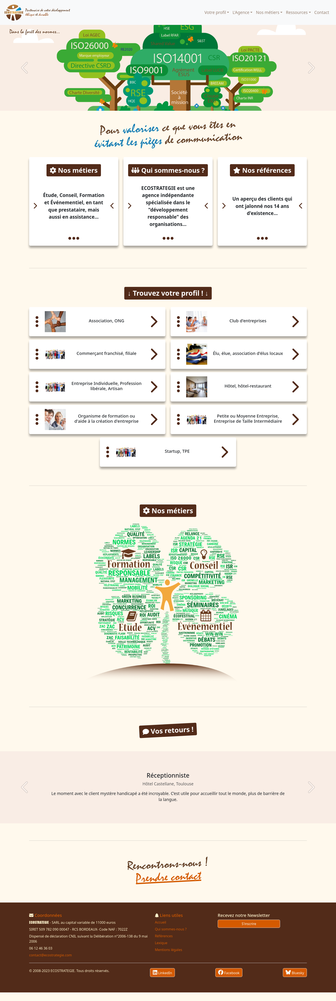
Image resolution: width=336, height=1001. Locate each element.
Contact (321, 12)
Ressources (297, 12)
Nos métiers (267, 12)
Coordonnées (48, 924)
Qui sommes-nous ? (171, 937)
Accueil (160, 930)
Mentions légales (168, 958)
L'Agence (240, 12)
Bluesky (295, 981)
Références (164, 944)
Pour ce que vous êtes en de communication (168, 133)
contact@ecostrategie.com (50, 963)
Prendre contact (168, 885)
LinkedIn (162, 981)
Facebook (229, 981)
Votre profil (215, 12)
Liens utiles (171, 924)
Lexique (161, 951)
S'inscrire (249, 932)
